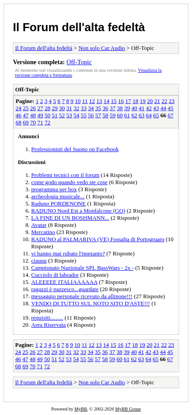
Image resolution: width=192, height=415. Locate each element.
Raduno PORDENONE (58, 203)
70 (33, 122)
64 (149, 115)
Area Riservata (48, 324)
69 (26, 122)
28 (47, 108)
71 (40, 122)
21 (157, 101)
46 (18, 115)
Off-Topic (79, 62)
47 (26, 115)
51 (54, 115)
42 (149, 108)
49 (40, 115)
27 (40, 108)
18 (135, 101)
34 (91, 108)
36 (105, 108)
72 (47, 122)
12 (92, 101)
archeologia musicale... (58, 196)
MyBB (80, 409)
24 (18, 108)
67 (170, 115)
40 (134, 108)
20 (150, 101)
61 (127, 115)
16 (121, 101)
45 (170, 108)
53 (69, 115)
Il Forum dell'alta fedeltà (79, 27)
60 (120, 115)
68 (18, 122)
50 (47, 115)
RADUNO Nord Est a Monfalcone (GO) (78, 210)
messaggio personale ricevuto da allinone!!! (81, 296)
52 (62, 115)
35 (98, 108)
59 (112, 115)
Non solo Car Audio (101, 48)
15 (114, 101)
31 (69, 108)
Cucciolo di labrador (55, 274)
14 (106, 101)
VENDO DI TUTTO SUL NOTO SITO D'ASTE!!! (90, 303)
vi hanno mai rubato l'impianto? (68, 253)
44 (163, 108)
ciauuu (39, 260)
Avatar (38, 225)
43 (156, 108)
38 (120, 108)
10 (78, 101)
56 (91, 115)
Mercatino (43, 232)
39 (127, 108)
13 (99, 101)
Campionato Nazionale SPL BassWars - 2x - (82, 267)
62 (134, 115)
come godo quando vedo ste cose (69, 182)
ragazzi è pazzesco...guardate (64, 289)
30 (62, 108)
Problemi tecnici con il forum (65, 175)
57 (98, 115)
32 (76, 108)
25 (26, 108)
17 (128, 101)
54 (76, 115)
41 (141, 108)
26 (33, 108)
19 (143, 101)
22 (164, 101)
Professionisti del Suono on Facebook (74, 149)
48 (33, 115)
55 (83, 115)
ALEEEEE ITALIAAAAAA (64, 282)
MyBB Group (128, 409)
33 (83, 108)
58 (105, 115)
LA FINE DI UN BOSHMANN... (70, 217)
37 (112, 108)
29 (54, 108)
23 (172, 101)
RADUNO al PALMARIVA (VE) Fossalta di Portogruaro (97, 239)
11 (85, 101)
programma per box (54, 189)
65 (156, 115)
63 (141, 115)
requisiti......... (47, 317)
